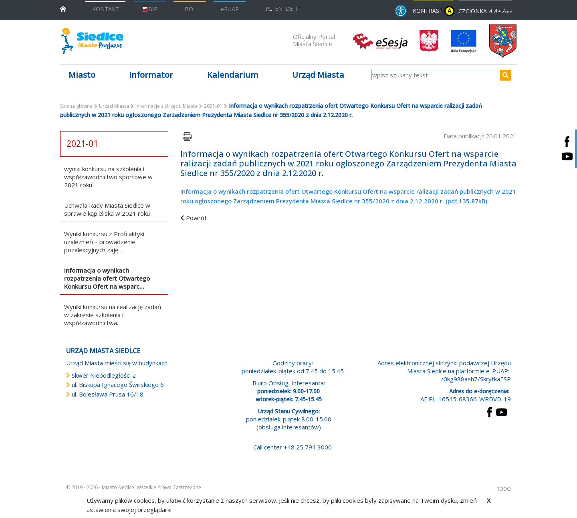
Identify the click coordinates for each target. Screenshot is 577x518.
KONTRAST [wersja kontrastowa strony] (433, 11)
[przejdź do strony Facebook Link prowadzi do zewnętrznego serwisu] (489, 411)
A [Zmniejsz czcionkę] (490, 11)
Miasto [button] (82, 74)
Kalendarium (232, 74)
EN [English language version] (278, 8)
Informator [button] (151, 74)
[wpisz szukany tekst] (434, 75)
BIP (149, 9)
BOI (190, 9)
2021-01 (213, 106)
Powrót (196, 218)
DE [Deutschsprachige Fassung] (289, 8)
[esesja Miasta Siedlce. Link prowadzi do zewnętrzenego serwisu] (380, 40)
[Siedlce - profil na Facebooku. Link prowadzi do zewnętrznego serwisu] (567, 141)
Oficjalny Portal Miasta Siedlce (314, 40)
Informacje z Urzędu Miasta (166, 106)
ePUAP (230, 9)
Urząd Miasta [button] (318, 74)
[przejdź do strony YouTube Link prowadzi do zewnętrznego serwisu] (501, 411)
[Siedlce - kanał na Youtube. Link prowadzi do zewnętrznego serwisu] (567, 156)
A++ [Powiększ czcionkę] (507, 11)
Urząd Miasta (114, 106)
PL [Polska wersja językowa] (268, 8)
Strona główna (76, 106)
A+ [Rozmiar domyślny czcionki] (497, 11)
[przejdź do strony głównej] (63, 8)
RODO (503, 489)
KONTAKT (105, 9)
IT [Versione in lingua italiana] (298, 8)
